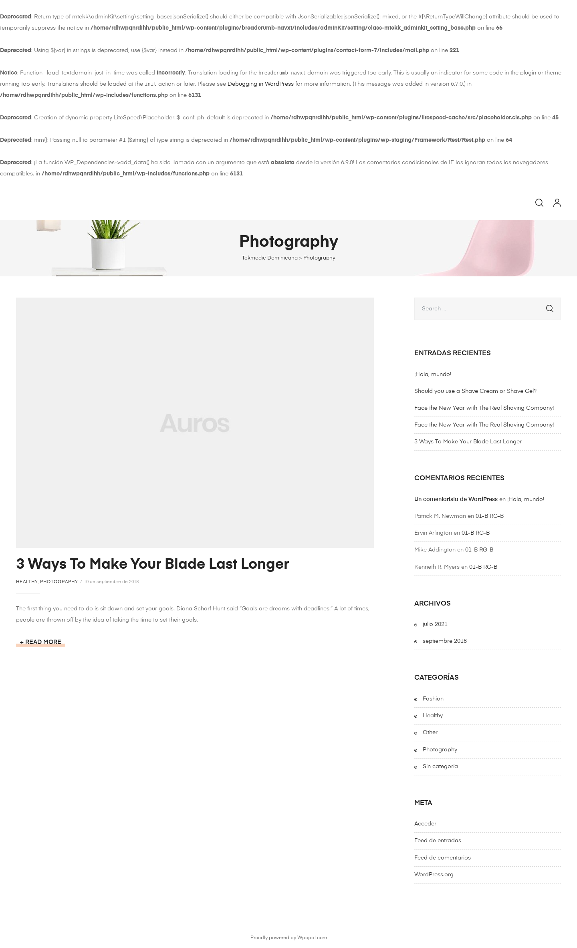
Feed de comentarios (442, 858)
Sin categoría (440, 766)
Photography (59, 582)
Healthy (27, 582)
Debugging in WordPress (261, 84)
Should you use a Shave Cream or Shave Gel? (475, 391)
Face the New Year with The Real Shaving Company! (484, 408)
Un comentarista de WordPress (456, 499)
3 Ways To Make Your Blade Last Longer (152, 565)
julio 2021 (435, 624)
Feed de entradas (437, 840)
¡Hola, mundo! (432, 374)
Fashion (433, 699)
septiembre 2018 (445, 641)
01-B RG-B (490, 516)
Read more (45, 642)
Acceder (425, 824)
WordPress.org (434, 875)
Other (430, 732)
